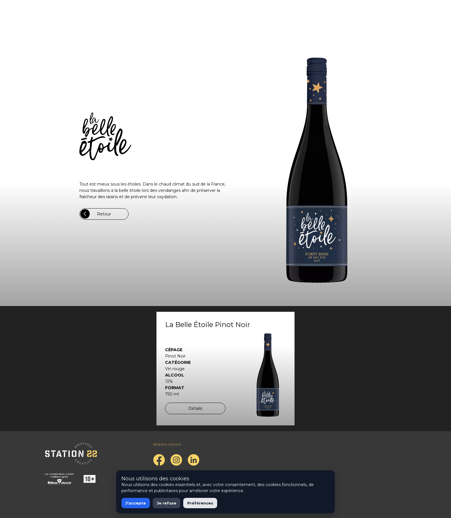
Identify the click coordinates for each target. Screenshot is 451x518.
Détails (195, 408)
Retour (95, 214)
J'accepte (135, 503)
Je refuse (166, 503)
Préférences (200, 503)
